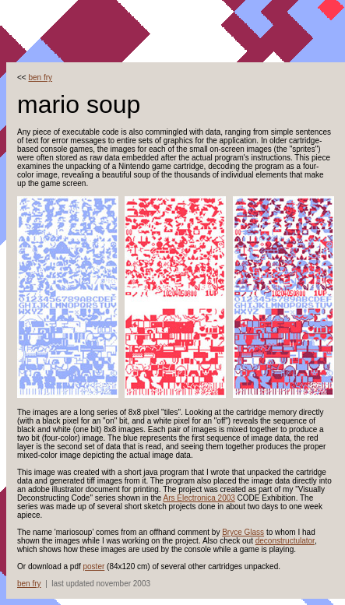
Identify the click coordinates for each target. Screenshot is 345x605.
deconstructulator (285, 540)
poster (94, 566)
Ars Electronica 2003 (199, 498)
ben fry (40, 77)
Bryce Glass (243, 532)
